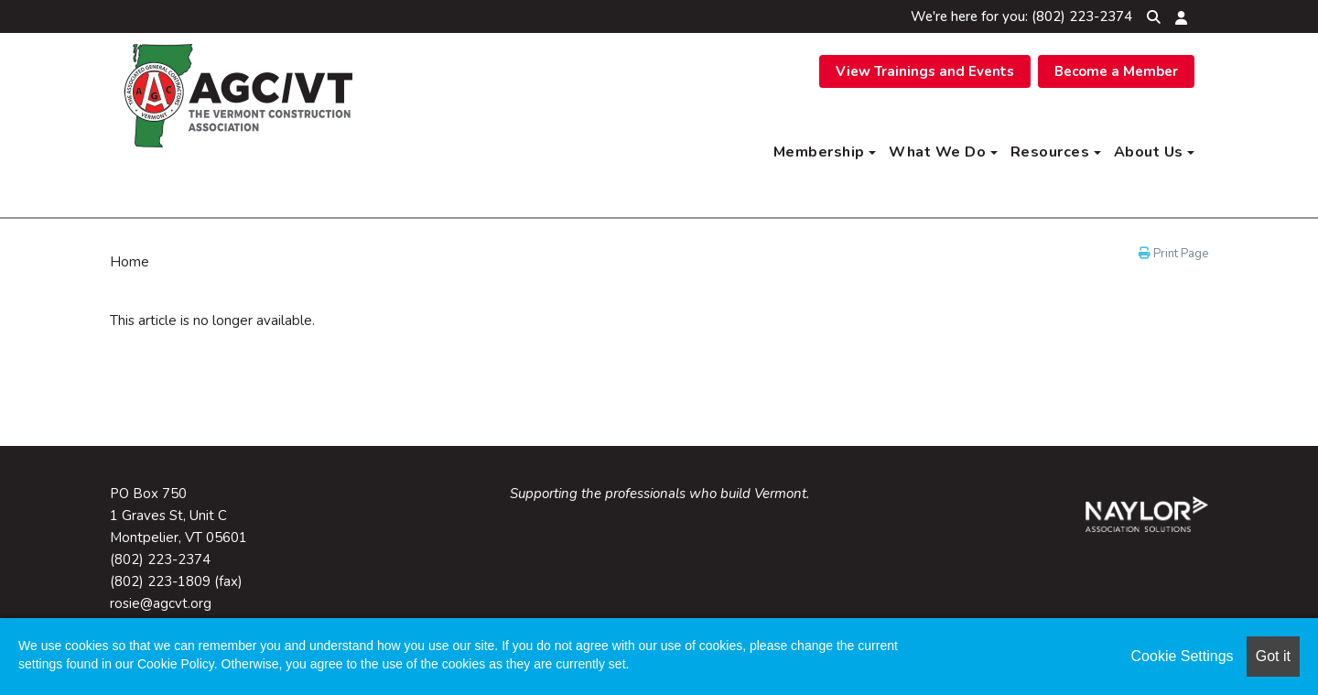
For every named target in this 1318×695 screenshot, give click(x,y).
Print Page (1173, 253)
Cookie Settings (1182, 656)
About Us (1154, 152)
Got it (1273, 656)
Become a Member (1116, 71)
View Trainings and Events (925, 71)
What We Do (943, 152)
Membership (825, 152)
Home (129, 262)
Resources (1055, 152)
